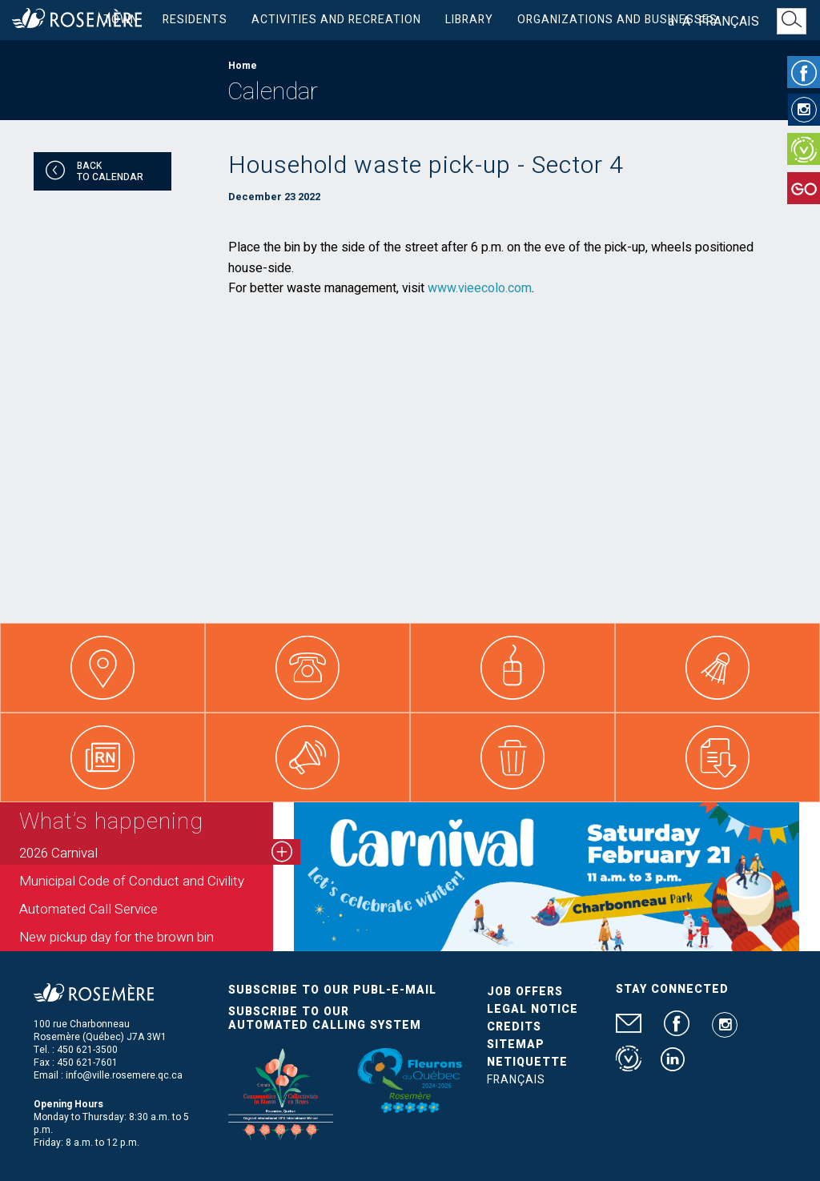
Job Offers (525, 991)
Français (728, 21)
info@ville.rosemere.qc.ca (124, 1075)
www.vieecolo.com (480, 288)
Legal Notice (532, 1009)
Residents (195, 19)
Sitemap (516, 1044)
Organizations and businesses (617, 19)
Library (469, 19)
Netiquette (527, 1062)
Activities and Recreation (336, 19)
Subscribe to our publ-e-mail (332, 990)
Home (242, 65)
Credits (514, 1026)
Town (121, 19)
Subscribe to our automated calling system (324, 1018)
